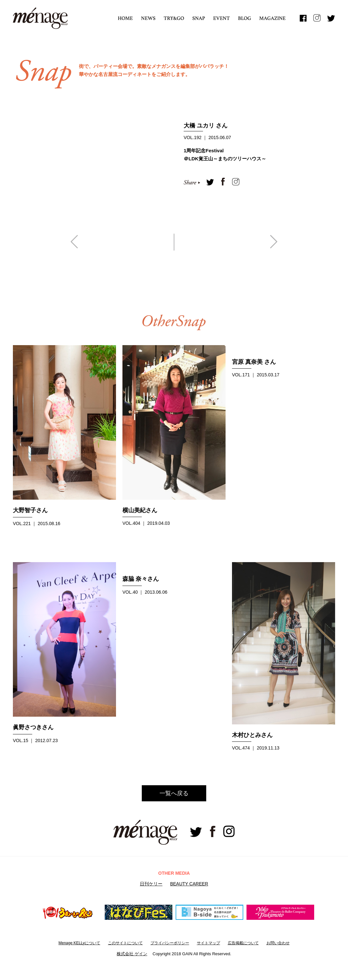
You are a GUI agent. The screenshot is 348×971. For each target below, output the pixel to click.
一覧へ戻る (174, 793)
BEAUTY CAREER (189, 883)
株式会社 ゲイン (132, 953)
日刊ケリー (151, 883)
